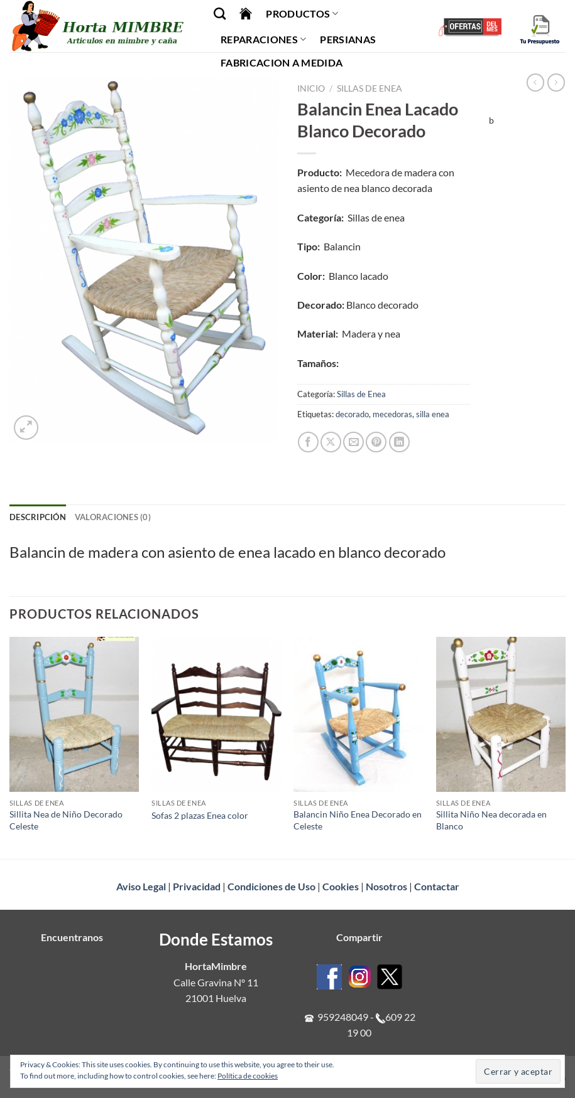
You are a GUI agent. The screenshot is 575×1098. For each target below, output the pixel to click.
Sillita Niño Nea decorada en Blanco (491, 820)
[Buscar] (220, 13)
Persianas (348, 39)
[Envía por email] (353, 442)
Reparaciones (263, 39)
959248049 (342, 1017)
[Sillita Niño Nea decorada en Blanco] (501, 714)
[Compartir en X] (330, 442)
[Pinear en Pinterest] (376, 442)
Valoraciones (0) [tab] (113, 517)
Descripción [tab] (37, 517)
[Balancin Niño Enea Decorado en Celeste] (358, 714)
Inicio (311, 88)
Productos (302, 14)
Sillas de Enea (369, 88)
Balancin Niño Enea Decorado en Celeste (357, 820)
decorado (352, 414)
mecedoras (392, 414)
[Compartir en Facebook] (308, 442)
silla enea (432, 414)
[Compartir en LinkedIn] (399, 442)
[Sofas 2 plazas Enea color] (216, 714)
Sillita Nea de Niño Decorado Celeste (66, 820)
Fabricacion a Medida (281, 62)
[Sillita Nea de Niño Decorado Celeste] (74, 714)
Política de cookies (247, 1075)
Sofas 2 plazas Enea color (199, 815)
